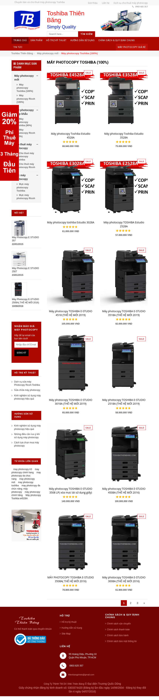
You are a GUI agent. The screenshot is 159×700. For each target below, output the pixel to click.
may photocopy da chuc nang (26, 475)
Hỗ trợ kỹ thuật (69, 622)
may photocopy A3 (22, 469)
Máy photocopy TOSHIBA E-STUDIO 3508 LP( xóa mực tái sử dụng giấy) (70, 490)
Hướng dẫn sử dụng (72, 627)
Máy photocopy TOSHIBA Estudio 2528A (123, 224)
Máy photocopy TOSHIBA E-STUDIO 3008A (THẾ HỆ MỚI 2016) (123, 579)
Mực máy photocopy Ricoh (26, 197)
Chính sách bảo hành (118, 635)
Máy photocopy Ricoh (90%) (26, 133)
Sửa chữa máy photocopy (27, 390)
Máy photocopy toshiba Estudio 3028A (70, 222)
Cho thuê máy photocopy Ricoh (26, 166)
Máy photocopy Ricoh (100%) (26, 98)
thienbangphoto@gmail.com (81, 674)
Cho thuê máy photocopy (23, 146)
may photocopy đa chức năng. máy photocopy (26, 488)
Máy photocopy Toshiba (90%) (24, 122)
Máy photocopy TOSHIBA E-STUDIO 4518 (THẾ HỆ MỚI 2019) (70, 313)
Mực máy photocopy (21, 177)
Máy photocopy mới (48, 53)
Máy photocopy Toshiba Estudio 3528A (123, 135)
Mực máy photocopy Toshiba (23, 187)
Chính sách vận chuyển (119, 623)
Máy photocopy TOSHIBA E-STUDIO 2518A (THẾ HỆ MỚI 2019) (123, 401)
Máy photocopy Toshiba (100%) (25, 87)
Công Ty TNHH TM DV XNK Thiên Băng (64, 684)
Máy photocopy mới (24, 77)
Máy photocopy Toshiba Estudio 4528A (70, 135)
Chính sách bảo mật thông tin (122, 641)
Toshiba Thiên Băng (22, 53)
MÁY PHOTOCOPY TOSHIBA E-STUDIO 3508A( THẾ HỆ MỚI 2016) (70, 579)
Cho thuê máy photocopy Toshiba (25, 156)
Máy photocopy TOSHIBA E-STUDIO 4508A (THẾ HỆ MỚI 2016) (123, 490)
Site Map (66, 633)
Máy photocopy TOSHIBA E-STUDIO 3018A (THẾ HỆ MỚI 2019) (70, 401)
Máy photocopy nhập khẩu (24, 112)
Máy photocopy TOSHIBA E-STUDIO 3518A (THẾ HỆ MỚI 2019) (123, 313)
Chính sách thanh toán (118, 629)
